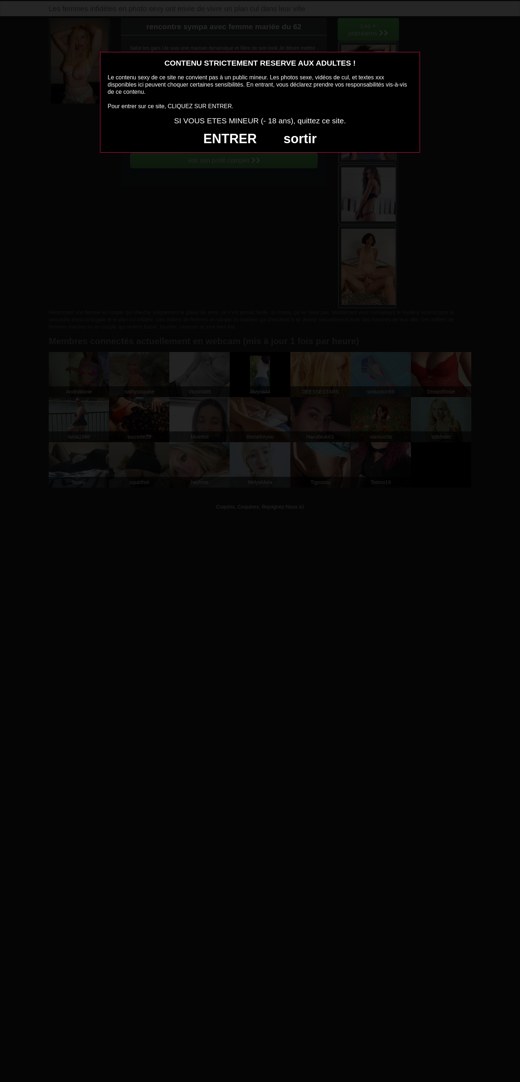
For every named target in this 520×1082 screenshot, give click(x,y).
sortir (300, 138)
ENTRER (230, 138)
